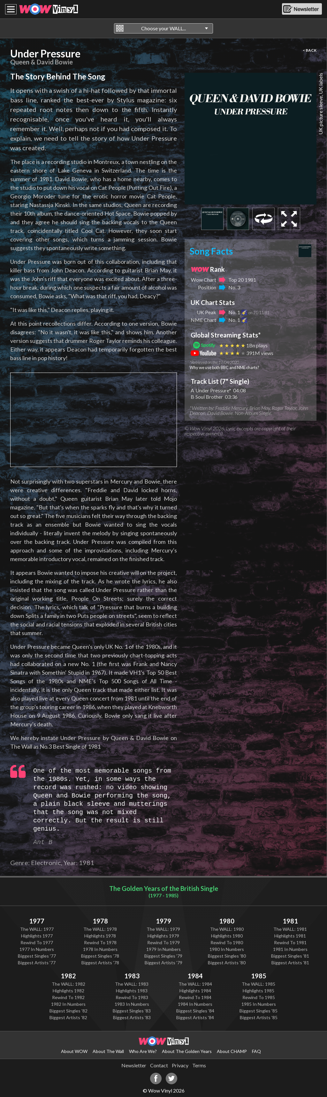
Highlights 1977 (37, 935)
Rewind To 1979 (163, 942)
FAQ (256, 1051)
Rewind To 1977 (36, 942)
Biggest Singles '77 (37, 956)
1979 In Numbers (163, 949)
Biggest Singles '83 (132, 1010)
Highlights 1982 (68, 990)
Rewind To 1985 (258, 997)
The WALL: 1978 (100, 929)
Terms (199, 1065)
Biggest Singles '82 (68, 1010)
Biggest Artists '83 (132, 1017)
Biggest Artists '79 (163, 962)
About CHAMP (232, 1051)
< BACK (309, 50)
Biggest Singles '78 (100, 956)
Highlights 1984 (195, 990)
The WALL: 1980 (227, 929)
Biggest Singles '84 (195, 1010)
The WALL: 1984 (195, 984)
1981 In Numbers (290, 949)
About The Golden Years (187, 1051)
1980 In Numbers (226, 949)
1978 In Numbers (100, 949)
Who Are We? (143, 1051)
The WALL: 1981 (290, 929)
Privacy (180, 1065)
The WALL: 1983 (131, 984)
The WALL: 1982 (68, 984)
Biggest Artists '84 (195, 1017)
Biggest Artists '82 (68, 1017)
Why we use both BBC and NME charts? (224, 367)
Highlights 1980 (227, 935)
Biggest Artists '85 (259, 1017)
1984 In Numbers (195, 1004)
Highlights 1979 (163, 935)
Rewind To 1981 (290, 942)
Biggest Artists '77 (37, 962)
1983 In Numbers (132, 1004)
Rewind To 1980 (226, 942)
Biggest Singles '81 (290, 956)
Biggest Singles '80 (227, 956)
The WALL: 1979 (163, 929)
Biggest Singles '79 (163, 956)
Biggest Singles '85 (259, 1010)
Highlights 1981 (290, 935)
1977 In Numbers (36, 949)
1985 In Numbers (258, 1004)
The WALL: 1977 (37, 929)
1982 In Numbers (68, 1004)
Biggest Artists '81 (290, 962)
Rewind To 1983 (132, 997)
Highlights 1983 (132, 990)
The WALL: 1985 (258, 984)
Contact (159, 1065)
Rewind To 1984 (195, 997)
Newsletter (133, 1065)
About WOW (74, 1051)
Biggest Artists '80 (227, 962)
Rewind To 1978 (100, 942)
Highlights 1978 (100, 935)
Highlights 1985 (258, 990)
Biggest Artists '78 (100, 962)
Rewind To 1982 (68, 997)
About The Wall (108, 1051)
